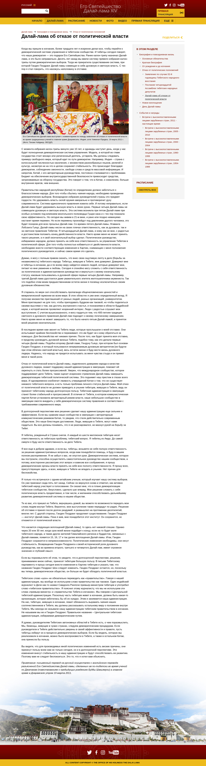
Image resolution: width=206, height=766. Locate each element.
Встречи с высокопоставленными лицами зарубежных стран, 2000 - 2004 (162, 142)
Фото (110, 20)
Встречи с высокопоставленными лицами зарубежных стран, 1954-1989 (162, 163)
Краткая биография (152, 62)
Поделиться (171, 37)
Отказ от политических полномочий (89, 32)
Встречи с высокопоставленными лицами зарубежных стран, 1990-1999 (162, 152)
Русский (28, 5)
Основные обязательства (155, 58)
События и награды (149, 113)
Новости (96, 20)
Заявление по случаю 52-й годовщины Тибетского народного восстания (162, 77)
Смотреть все (147, 190)
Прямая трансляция (145, 20)
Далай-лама (55, 20)
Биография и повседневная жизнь (52, 32)
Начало (37, 20)
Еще (168, 20)
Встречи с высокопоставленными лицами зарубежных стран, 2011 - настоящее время (159, 120)
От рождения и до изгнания (156, 66)
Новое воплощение (152, 102)
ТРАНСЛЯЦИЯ (165, 13)
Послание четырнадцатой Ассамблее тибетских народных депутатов (161, 88)
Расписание (76, 20)
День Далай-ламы (151, 106)
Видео (122, 20)
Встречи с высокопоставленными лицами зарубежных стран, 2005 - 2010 (162, 131)
